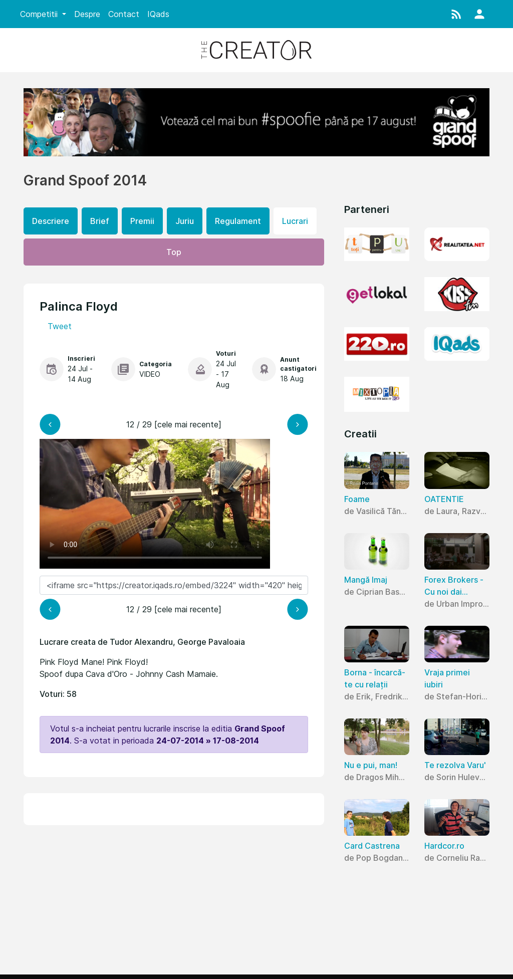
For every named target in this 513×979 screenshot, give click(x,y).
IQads (158, 14)
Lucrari (295, 221)
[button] (456, 14)
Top (173, 252)
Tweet (60, 326)
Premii (142, 221)
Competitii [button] (40, 14)
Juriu (184, 221)
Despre (87, 14)
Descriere (50, 221)
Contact (123, 14)
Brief (99, 221)
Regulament (238, 221)
